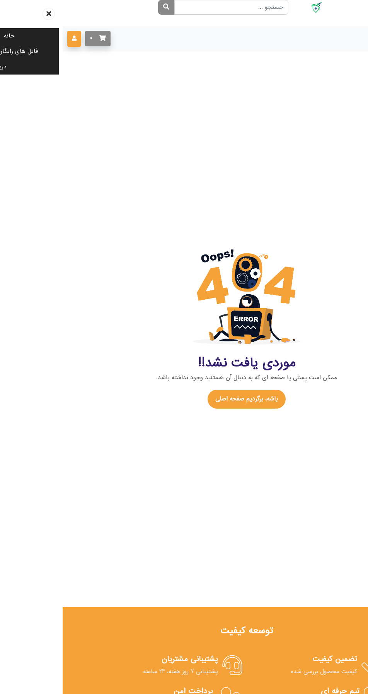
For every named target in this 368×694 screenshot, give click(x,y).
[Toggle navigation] (352, 39)
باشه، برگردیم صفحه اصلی (184, 399)
